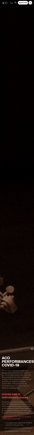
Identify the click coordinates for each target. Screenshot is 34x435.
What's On (23, 3)
